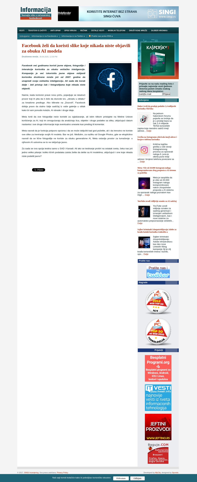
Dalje (149, 131)
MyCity (158, 473)
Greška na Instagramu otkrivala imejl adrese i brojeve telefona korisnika (157, 138)
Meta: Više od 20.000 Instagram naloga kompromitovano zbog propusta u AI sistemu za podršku (157, 170)
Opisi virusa (70, 30)
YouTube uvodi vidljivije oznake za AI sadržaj (157, 201)
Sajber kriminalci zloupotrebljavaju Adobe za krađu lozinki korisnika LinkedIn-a (157, 230)
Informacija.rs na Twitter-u (73, 36)
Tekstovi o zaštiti (37, 30)
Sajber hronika (159, 30)
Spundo (175, 473)
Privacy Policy (62, 473)
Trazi (173, 36)
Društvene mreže (138, 30)
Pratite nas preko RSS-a (101, 36)
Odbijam (137, 478)
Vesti (21, 30)
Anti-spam (55, 30)
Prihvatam (121, 478)
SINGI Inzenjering (31, 473)
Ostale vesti (97, 30)
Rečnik (83, 30)
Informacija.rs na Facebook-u (45, 36)
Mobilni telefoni (116, 30)
